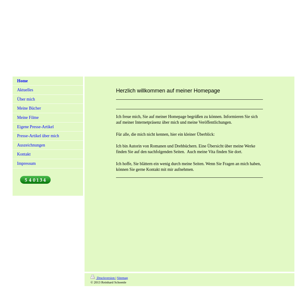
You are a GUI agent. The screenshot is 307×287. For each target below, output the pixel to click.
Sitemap (122, 277)
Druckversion (103, 277)
